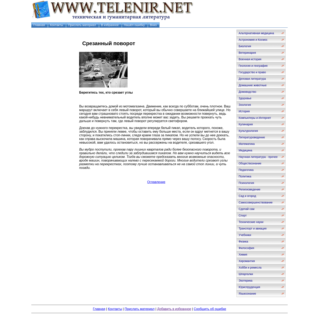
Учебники (245, 235)
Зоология (245, 104)
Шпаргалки (246, 274)
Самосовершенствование (256, 202)
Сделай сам (247, 209)
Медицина (245, 150)
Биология (245, 46)
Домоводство (247, 91)
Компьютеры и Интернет (255, 117)
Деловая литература (252, 78)
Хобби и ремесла (250, 267)
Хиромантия (247, 261)
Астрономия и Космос (253, 39)
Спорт (243, 215)
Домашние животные (253, 85)
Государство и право (252, 72)
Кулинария (246, 124)
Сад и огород (247, 196)
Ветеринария (247, 52)
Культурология (248, 130)
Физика (243, 241)
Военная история (250, 59)
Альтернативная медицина (256, 33)
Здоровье (245, 98)
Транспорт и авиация (253, 228)
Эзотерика (245, 280)
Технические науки (251, 222)
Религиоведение (249, 189)
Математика (247, 143)
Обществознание (250, 163)
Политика (245, 176)
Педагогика (246, 170)
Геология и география (253, 65)
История (244, 111)
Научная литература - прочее (258, 156)
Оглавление (156, 182)
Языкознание (247, 293)
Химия (243, 254)
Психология (246, 183)
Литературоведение (252, 137)
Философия (246, 248)
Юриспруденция (249, 287)
